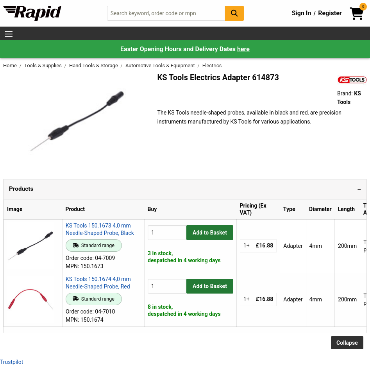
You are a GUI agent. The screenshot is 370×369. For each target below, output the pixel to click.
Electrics (212, 65)
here (243, 49)
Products (21, 188)
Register (329, 13)
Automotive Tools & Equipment (160, 65)
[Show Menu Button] (9, 34)
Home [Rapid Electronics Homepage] (10, 65)
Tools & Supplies (43, 65)
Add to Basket (210, 232)
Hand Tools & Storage (94, 65)
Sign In (301, 13)
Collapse (347, 343)
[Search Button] (234, 13)
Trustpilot (11, 362)
